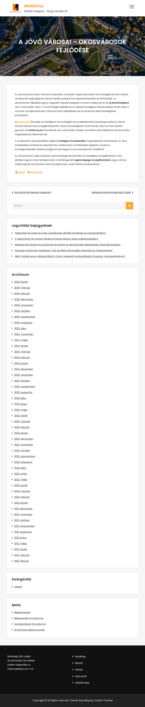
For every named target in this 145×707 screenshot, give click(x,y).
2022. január (21, 503)
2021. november (23, 514)
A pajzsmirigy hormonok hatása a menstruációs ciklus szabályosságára (56, 239)
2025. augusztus (23, 322)
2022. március (22, 491)
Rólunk (79, 663)
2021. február (21, 561)
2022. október (22, 450)
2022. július (20, 468)
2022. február (22, 497)
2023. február (22, 427)
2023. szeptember (24, 386)
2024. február (22, 357)
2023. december (23, 369)
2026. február (22, 293)
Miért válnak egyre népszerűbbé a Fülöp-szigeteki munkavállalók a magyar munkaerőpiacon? (70, 256)
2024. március (22, 351)
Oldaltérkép (82, 682)
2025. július (20, 328)
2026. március (22, 287)
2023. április (21, 415)
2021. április (20, 549)
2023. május (21, 410)
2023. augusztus (23, 392)
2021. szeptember (24, 526)
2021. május (20, 543)
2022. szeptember (24, 456)
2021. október (22, 520)
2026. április (21, 282)
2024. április (21, 346)
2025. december (23, 299)
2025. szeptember (24, 317)
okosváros (24, 122)
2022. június (20, 474)
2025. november (23, 305)
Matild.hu (33, 6)
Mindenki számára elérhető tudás (111, 192)
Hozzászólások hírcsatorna (30, 624)
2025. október (22, 311)
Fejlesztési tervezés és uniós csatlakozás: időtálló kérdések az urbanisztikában (60, 233)
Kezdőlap (80, 656)
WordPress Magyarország (29, 630)
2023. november (23, 375)
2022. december (23, 439)
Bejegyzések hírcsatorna (28, 618)
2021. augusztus (23, 532)
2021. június (20, 537)
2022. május (21, 479)
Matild (21, 172)
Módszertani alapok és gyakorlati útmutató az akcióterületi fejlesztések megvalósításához (68, 244)
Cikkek (18, 586)
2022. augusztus (23, 462)
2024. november (23, 334)
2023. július (20, 398)
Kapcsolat (81, 676)
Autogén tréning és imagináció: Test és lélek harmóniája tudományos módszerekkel (63, 250)
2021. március (22, 555)
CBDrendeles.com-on (20, 669)
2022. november (23, 444)
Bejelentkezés (22, 612)
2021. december (23, 508)
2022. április (21, 485)
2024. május (21, 340)
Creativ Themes (103, 700)
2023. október (22, 380)
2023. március (22, 421)
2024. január (21, 363)
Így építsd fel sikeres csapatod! (32, 192)
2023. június (20, 404)
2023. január (21, 433)
